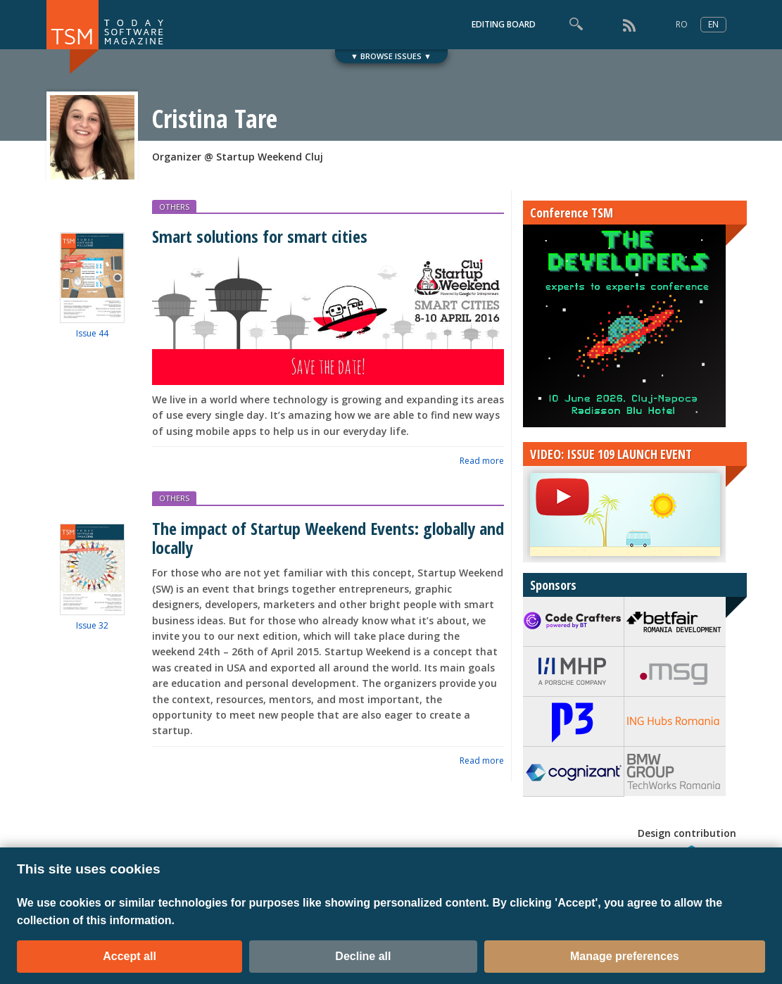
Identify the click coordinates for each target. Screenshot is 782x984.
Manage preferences (624, 956)
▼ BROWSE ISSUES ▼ (391, 56)
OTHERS (174, 206)
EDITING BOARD (504, 24)
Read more (482, 461)
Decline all (363, 956)
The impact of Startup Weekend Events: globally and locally (328, 538)
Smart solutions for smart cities (259, 236)
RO (682, 24)
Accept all (129, 956)
